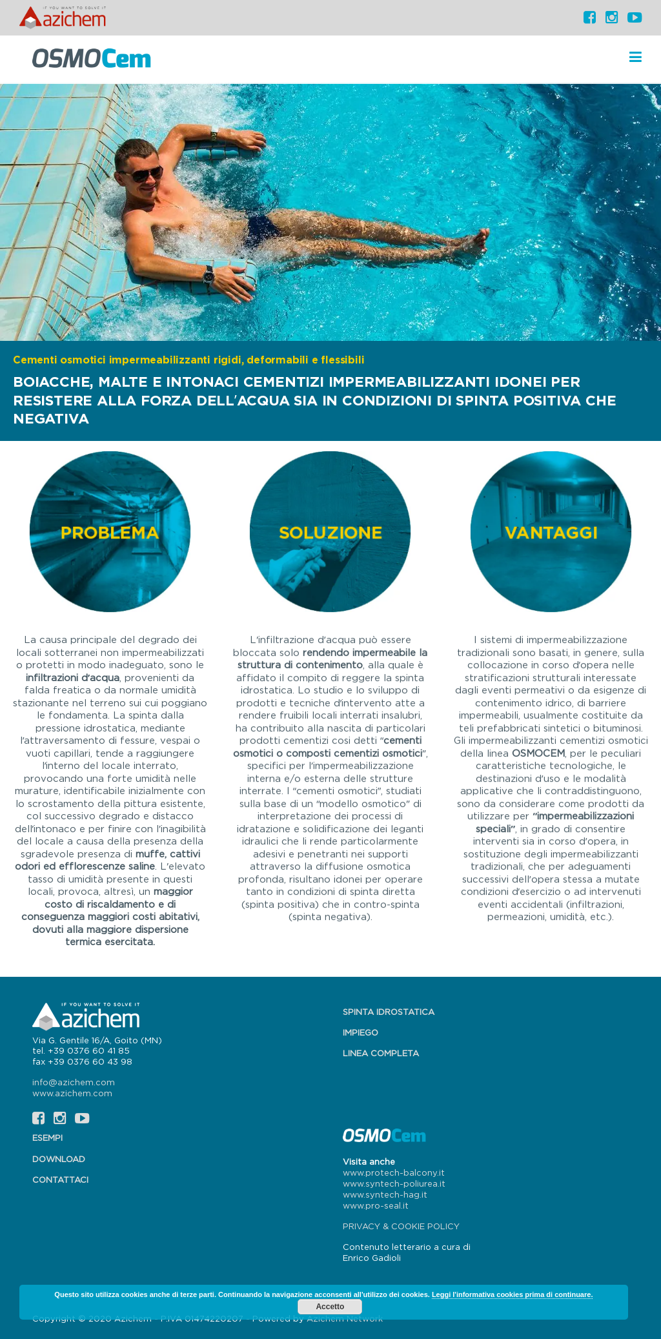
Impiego (360, 1032)
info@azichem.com (73, 1082)
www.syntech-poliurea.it (394, 1183)
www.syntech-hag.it (385, 1194)
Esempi (47, 1137)
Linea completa (381, 1053)
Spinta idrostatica (388, 1011)
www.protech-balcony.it (394, 1172)
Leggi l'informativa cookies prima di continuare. (512, 1294)
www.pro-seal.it (376, 1205)
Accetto (330, 1306)
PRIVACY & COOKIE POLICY (401, 1226)
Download (58, 1158)
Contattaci (60, 1179)
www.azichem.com (72, 1093)
